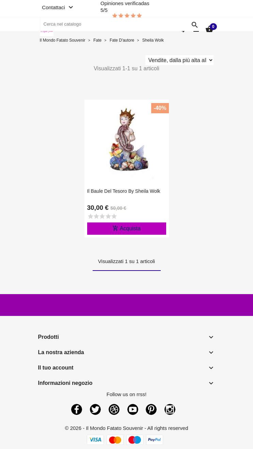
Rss (114, 409)
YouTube (132, 409)
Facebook (76, 409)
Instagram (169, 409)
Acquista (126, 228)
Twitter (95, 409)
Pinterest (151, 409)
